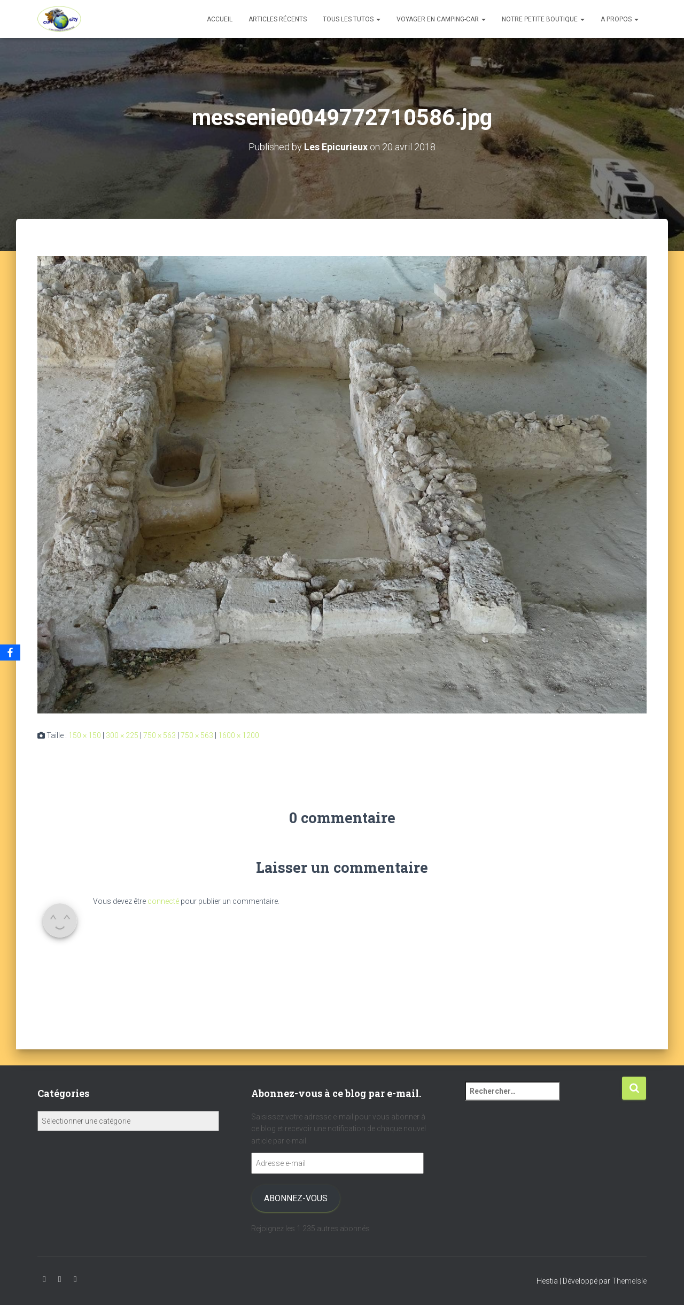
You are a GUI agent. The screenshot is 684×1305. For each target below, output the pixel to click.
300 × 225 (122, 735)
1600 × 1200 (238, 735)
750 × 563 (159, 735)
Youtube (44, 1279)
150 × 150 (84, 735)
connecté (163, 901)
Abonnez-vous (296, 1198)
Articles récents (277, 19)
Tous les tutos (351, 19)
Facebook (75, 1279)
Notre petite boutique (543, 19)
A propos (620, 19)
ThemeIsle (629, 1281)
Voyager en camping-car (441, 19)
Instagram (60, 1279)
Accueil (219, 19)
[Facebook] (10, 652)
